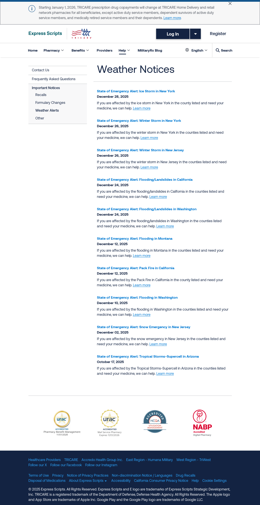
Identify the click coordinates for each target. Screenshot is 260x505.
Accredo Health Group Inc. (102, 460)
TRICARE (71, 460)
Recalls (40, 95)
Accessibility (121, 481)
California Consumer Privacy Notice (161, 481)
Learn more (172, 18)
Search (226, 50)
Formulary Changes (50, 103)
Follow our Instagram (101, 465)
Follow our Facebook (66, 465)
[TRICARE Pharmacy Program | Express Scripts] (60, 33)
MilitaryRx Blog (150, 50)
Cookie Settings (214, 481)
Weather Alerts (47, 110)
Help (195, 481)
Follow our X (37, 465)
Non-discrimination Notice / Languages (142, 475)
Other (39, 118)
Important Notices (46, 88)
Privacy (58, 475)
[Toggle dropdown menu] (195, 34)
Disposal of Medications (46, 481)
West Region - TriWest (193, 460)
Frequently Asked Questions (53, 79)
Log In (173, 33)
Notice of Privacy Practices (87, 475)
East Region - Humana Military (149, 460)
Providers (105, 50)
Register (218, 34)
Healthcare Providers (44, 460)
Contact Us (40, 70)
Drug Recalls (185, 475)
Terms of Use (38, 475)
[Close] (230, 3)
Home (33, 50)
